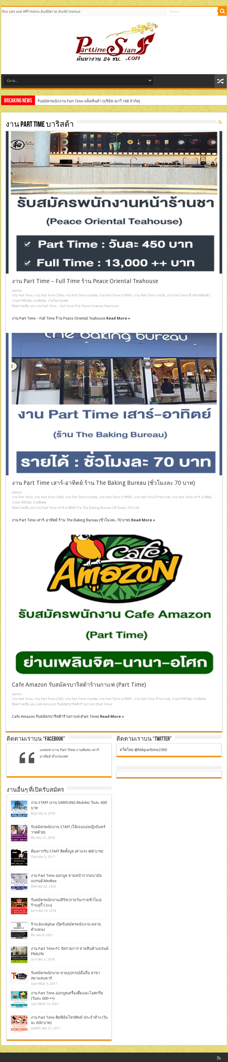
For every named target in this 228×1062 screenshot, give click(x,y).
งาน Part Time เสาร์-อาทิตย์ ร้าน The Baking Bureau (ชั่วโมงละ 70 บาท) (103, 483)
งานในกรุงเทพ (58, 301)
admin (17, 291)
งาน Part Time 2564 (48, 295)
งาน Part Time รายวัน (149, 295)
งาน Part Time (22, 295)
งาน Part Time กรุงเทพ (81, 295)
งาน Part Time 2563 (48, 699)
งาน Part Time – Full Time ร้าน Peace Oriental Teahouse (85, 281)
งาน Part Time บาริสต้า (115, 295)
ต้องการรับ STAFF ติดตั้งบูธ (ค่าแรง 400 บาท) (67, 851)
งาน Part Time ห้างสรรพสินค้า (188, 295)
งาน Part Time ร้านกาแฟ (152, 497)
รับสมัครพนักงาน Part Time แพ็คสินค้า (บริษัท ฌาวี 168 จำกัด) (88, 101)
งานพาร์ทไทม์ (21, 301)
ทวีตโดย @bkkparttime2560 (143, 749)
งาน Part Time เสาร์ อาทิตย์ (191, 497)
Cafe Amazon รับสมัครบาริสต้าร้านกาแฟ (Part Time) (79, 684)
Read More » (118, 318)
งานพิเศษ (39, 301)
